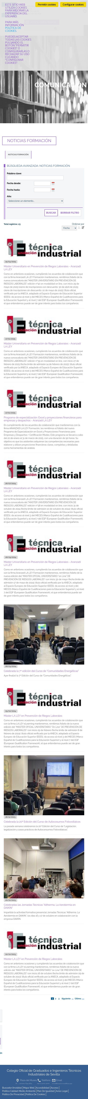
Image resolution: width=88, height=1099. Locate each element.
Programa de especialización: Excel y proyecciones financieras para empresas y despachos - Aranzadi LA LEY (43, 419)
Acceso (54, 1087)
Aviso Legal (62, 1090)
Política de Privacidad (13, 1093)
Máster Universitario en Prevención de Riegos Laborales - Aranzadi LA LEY (42, 268)
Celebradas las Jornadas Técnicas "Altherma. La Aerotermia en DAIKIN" (40, 906)
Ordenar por (78, 224)
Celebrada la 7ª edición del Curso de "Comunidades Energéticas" (41, 670)
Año (9, 196)
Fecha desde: (14, 183)
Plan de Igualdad (46, 1090)
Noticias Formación (18, 155)
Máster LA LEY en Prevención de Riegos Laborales (33, 715)
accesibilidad (42, 1087)
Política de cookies (13, 29)
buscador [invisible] (12, 1087)
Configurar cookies (73, 4)
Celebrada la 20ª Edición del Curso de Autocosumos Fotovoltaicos (42, 821)
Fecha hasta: (13, 190)
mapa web (28, 1087)
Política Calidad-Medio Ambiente (19, 1090)
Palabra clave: (14, 173)
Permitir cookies (47, 4)
